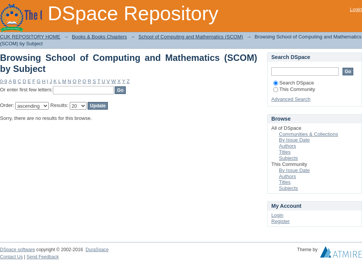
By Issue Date (294, 140)
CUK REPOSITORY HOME (30, 37)
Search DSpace (293, 83)
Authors (287, 146)
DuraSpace (96, 249)
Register (280, 221)
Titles (285, 152)
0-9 (3, 81)
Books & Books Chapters (99, 37)
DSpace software (17, 249)
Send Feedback (43, 257)
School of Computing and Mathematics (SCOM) (190, 37)
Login (356, 9)
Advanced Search (291, 99)
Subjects (288, 158)
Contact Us (11, 257)
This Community (294, 89)
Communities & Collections (308, 134)
